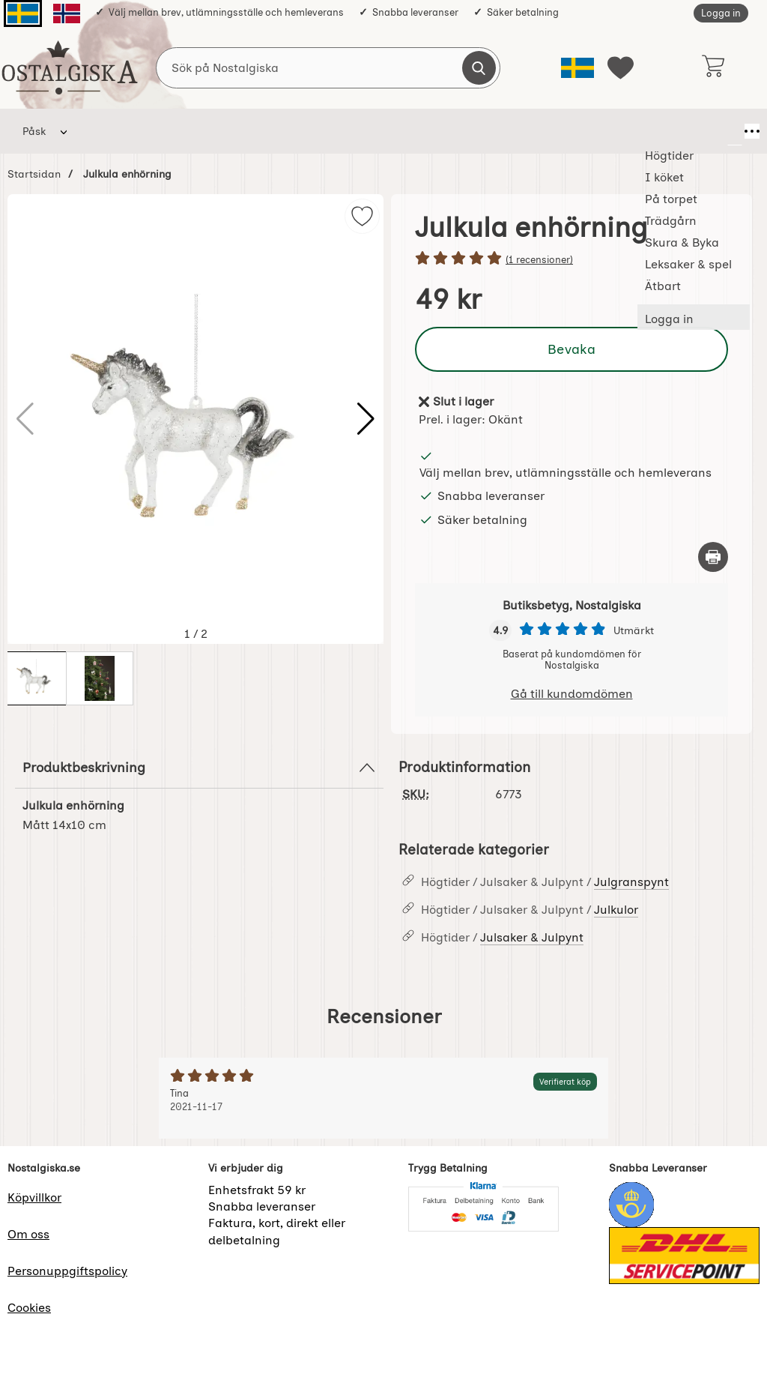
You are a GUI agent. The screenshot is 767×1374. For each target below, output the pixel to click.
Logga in (721, 13)
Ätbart (598, 131)
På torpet (248, 131)
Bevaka (571, 349)
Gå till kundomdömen (572, 694)
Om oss (28, 1234)
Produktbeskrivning (199, 768)
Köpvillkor (34, 1197)
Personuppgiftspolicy (67, 1271)
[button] (366, 419)
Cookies (29, 1308)
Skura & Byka (411, 131)
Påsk (34, 131)
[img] (362, 216)
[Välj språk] (577, 68)
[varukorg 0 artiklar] (712, 67)
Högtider (108, 131)
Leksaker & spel (513, 131)
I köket (177, 131)
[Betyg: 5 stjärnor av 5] (571, 259)
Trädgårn (324, 131)
